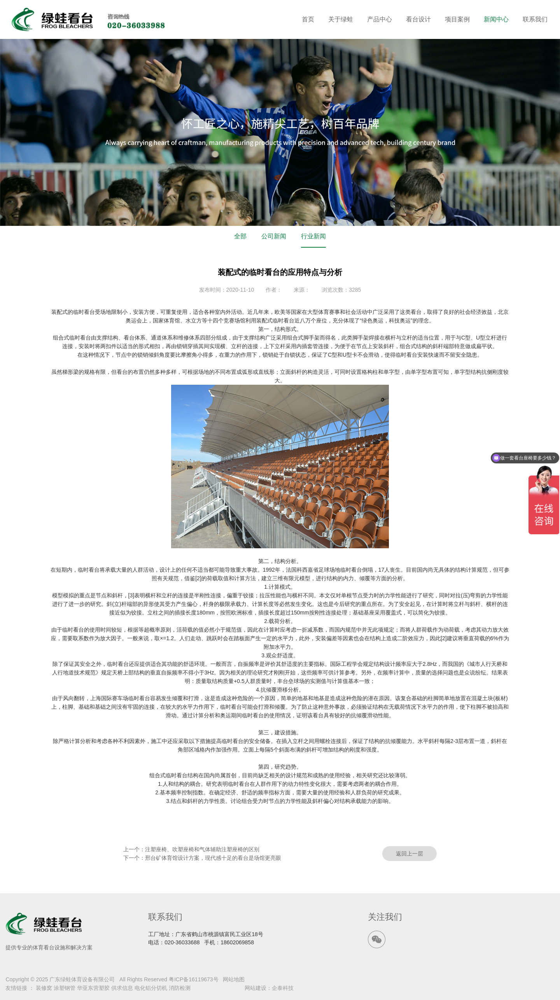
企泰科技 (283, 988)
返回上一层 (409, 853)
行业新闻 (313, 236)
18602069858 (237, 942)
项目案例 (457, 19)
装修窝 (44, 988)
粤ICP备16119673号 (194, 979)
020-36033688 (182, 942)
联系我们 (535, 19)
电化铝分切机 (151, 988)
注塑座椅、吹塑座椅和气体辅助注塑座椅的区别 (202, 849)
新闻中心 (496, 19)
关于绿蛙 (340, 19)
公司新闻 (273, 236)
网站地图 (234, 979)
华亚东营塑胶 (93, 988)
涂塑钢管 (64, 988)
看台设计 (418, 19)
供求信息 (122, 988)
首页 (308, 19)
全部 (240, 236)
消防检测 (180, 988)
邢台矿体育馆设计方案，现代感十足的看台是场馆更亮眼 (213, 858)
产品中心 (379, 19)
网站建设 (255, 988)
